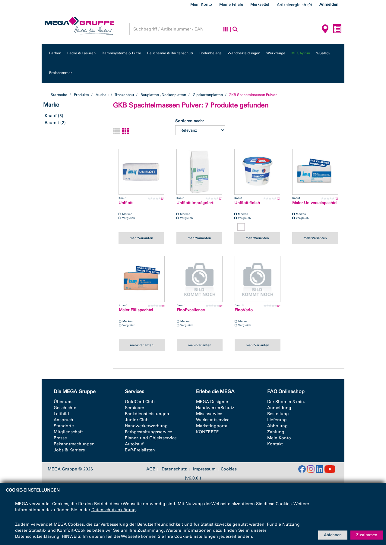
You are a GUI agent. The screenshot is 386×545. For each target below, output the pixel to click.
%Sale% (323, 53)
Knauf (51, 115)
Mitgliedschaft (68, 431)
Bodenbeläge (210, 53)
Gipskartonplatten (208, 95)
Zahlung (275, 431)
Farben (55, 53)
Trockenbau (124, 95)
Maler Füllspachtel (136, 310)
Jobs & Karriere (69, 450)
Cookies (229, 469)
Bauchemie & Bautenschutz (170, 53)
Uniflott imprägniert (194, 202)
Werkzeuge (275, 53)
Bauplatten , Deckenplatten (163, 95)
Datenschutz (174, 469)
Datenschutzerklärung (113, 509)
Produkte (81, 95)
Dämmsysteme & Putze (121, 53)
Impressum (204, 469)
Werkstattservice (212, 419)
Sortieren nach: (189, 121)
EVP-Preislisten (140, 450)
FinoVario (244, 310)
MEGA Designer (212, 401)
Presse (60, 438)
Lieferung (277, 419)
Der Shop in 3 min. (286, 401)
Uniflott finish (247, 202)
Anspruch (63, 419)
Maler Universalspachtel (314, 202)
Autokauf (134, 444)
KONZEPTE (207, 431)
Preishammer (60, 73)
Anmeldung (279, 407)
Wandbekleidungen (244, 53)
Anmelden (328, 4)
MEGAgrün (300, 53)
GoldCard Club (140, 401)
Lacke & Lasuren (81, 53)
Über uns (63, 401)
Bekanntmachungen (74, 444)
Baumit (52, 122)
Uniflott (125, 202)
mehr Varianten (141, 238)
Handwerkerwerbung (146, 425)
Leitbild (61, 413)
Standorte (64, 425)
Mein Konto (201, 4)
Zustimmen (366, 535)
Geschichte (65, 407)
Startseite (59, 95)
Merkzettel (259, 4)
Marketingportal (212, 425)
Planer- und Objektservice (151, 438)
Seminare (134, 407)
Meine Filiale (231, 4)
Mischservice (209, 413)
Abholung (277, 425)
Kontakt (275, 444)
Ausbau (102, 95)
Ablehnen (333, 535)
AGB (150, 469)
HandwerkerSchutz (215, 407)
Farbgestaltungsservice (148, 431)
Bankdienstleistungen (147, 413)
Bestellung (278, 413)
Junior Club (137, 419)
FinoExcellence (191, 310)
